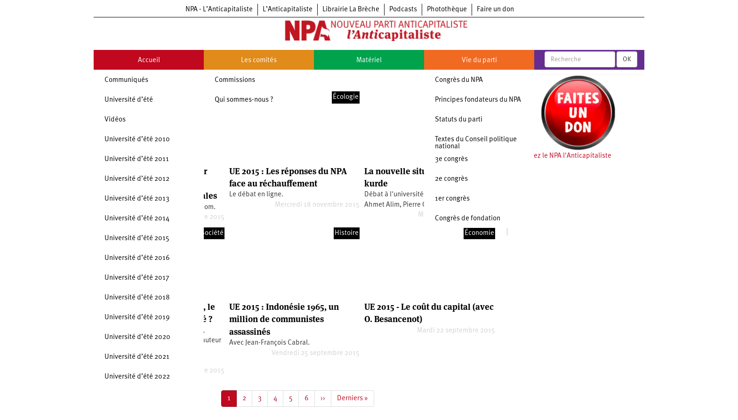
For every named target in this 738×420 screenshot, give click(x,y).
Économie (479, 233)
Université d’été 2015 (136, 238)
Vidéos (115, 119)
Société (212, 233)
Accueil (149, 60)
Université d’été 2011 (136, 159)
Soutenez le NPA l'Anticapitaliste (561, 156)
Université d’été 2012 (136, 179)
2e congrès (451, 179)
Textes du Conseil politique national (476, 143)
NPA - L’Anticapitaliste (219, 9)
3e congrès (451, 159)
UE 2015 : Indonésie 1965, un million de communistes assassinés (284, 319)
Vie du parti (479, 60)
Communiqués (126, 80)
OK (627, 59)
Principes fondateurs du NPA (478, 100)
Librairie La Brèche (350, 9)
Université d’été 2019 (137, 317)
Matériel (369, 60)
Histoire (347, 233)
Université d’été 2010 (137, 139)
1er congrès (452, 198)
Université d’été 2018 (137, 297)
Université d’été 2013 (136, 198)
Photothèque (447, 9)
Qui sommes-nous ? (244, 100)
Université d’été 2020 (137, 337)
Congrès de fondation (467, 218)
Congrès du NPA (459, 80)
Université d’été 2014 (136, 218)
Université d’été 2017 (136, 278)
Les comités (259, 60)
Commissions (235, 80)
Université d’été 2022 (137, 376)
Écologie (346, 97)
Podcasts (403, 9)
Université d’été (128, 100)
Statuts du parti (458, 119)
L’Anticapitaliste (288, 9)
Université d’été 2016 (137, 258)
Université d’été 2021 (136, 357)
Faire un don (495, 9)
